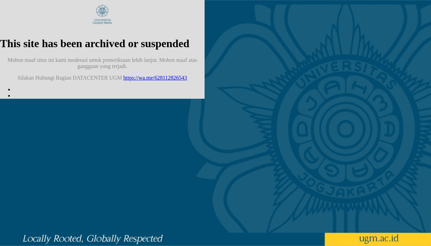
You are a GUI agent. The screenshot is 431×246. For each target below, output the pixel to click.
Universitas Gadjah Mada (102, 14)
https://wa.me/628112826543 (155, 78)
